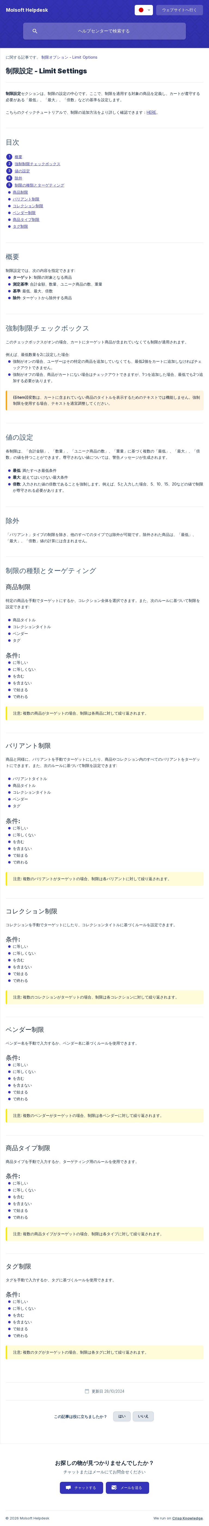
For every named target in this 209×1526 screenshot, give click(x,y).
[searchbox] (104, 31)
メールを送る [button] (131, 1487)
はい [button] (121, 1416)
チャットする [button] (85, 1487)
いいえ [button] (143, 1416)
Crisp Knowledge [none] (187, 1518)
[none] (27, 10)
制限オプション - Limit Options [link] (69, 57)
